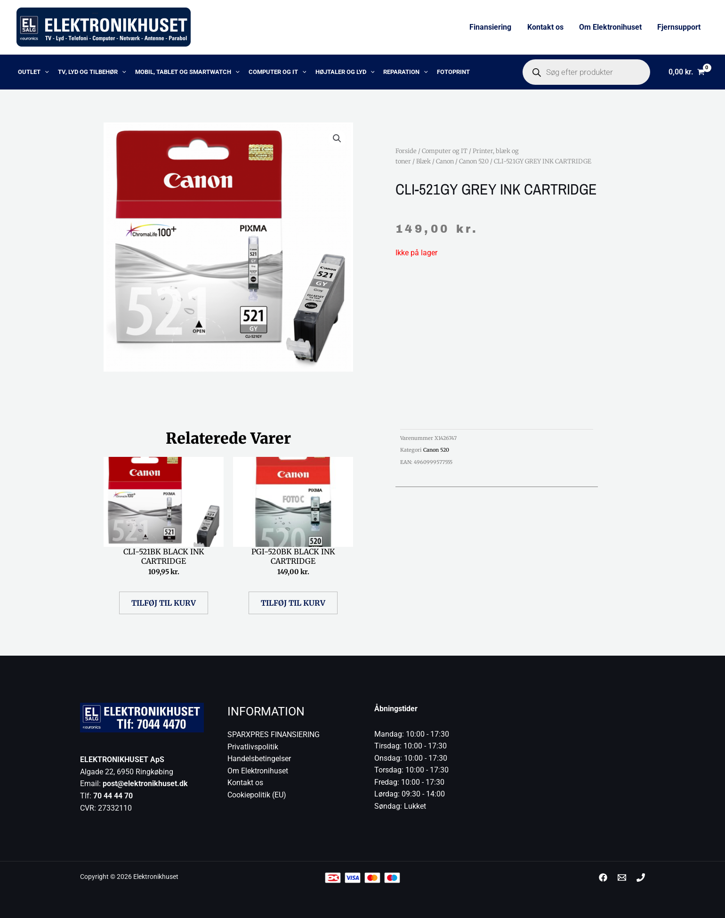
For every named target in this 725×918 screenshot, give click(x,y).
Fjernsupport (679, 27)
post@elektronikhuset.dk (145, 783)
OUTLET (32, 72)
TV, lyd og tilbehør (89, 72)
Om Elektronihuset (611, 27)
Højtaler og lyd (335, 72)
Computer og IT (270, 72)
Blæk (423, 161)
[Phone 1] (640, 877)
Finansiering (493, 27)
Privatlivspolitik (252, 746)
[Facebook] (603, 877)
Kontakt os (547, 27)
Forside (406, 150)
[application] (43, 72)
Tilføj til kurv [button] (163, 603)
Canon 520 (474, 161)
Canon (445, 161)
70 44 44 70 (113, 795)
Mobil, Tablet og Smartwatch (181, 72)
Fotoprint (440, 71)
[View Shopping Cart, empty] (686, 72)
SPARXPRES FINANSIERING (273, 734)
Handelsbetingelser (259, 758)
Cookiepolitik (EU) (256, 794)
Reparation (394, 72)
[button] (337, 138)
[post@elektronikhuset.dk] (622, 877)
